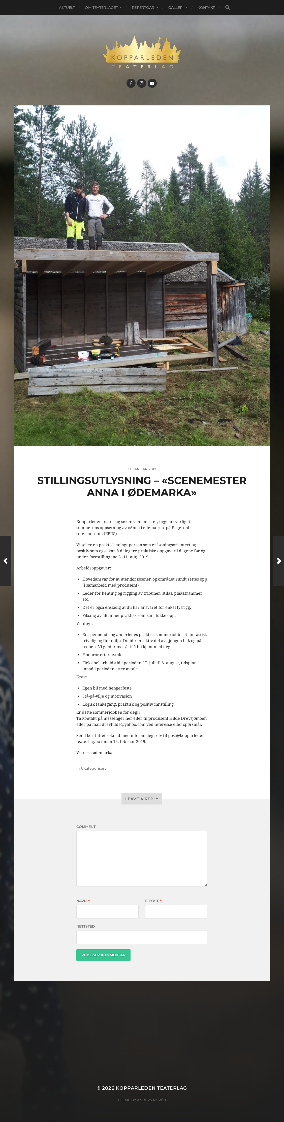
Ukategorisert (93, 768)
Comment (86, 826)
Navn (83, 901)
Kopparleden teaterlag (151, 1088)
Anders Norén (151, 1100)
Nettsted (85, 926)
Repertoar (143, 7)
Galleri (176, 7)
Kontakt (206, 7)
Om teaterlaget (101, 7)
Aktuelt (67, 7)
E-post (153, 901)
